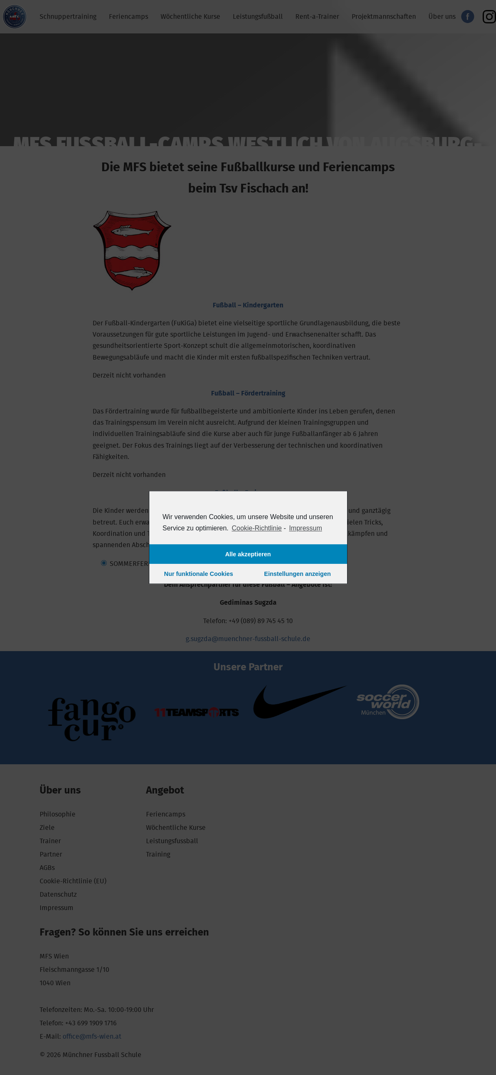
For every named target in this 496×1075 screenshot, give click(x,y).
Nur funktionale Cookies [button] (198, 573)
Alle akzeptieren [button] (248, 554)
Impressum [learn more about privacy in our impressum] (305, 528)
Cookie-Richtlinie (257, 528)
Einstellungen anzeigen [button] (297, 573)
